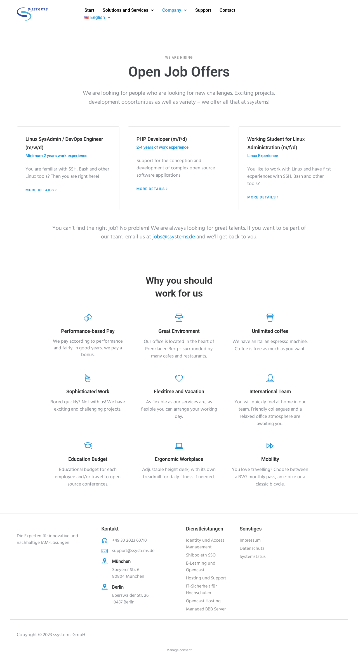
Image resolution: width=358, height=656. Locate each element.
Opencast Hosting (203, 601)
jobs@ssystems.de (173, 237)
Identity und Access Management (205, 544)
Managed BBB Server (206, 609)
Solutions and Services (125, 10)
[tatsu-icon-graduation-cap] (88, 445)
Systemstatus (253, 556)
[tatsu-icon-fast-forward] (270, 445)
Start (89, 10)
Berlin (118, 587)
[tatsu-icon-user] (270, 378)
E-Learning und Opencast (200, 567)
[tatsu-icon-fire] (87, 378)
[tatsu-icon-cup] (270, 317)
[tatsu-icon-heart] (179, 378)
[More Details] (41, 190)
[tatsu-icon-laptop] (179, 445)
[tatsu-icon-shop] (179, 317)
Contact (227, 10)
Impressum (250, 540)
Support (203, 10)
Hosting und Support (206, 578)
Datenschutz (252, 548)
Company (171, 10)
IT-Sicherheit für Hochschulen (201, 590)
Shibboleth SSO (201, 555)
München (121, 561)
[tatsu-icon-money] (88, 317)
